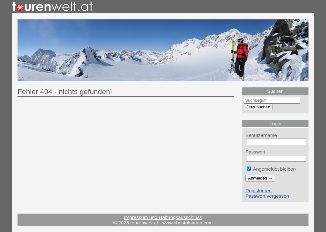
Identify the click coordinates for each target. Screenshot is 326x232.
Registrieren (258, 190)
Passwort (255, 151)
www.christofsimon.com (187, 222)
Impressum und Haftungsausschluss (163, 217)
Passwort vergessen (267, 196)
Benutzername (261, 135)
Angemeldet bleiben (271, 169)
